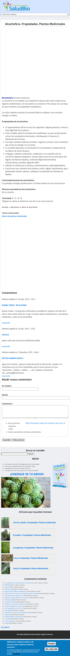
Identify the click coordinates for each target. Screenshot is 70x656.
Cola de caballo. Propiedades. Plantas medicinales (34, 522)
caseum (7, 587)
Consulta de (8, 600)
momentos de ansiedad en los (14, 595)
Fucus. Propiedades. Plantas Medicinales (30, 558)
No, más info (51, 649)
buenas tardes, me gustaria (14, 305)
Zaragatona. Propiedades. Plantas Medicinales (33, 547)
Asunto (5, 394)
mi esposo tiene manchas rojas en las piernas (19, 583)
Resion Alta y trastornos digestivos (16, 591)
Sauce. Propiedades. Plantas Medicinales (30, 568)
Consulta (7, 610)
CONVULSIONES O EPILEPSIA (14, 617)
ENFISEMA (8, 585)
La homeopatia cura (11, 621)
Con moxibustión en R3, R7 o (14, 608)
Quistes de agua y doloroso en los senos (17, 598)
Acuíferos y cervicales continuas (15, 604)
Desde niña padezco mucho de (14, 606)
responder (6, 322)
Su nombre (6, 385)
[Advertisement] (21, 42)
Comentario (7, 403)
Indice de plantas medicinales (14, 216)
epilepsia (7, 614)
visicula (5, 334)
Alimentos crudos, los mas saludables (16, 612)
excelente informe (10, 602)
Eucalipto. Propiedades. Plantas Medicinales (32, 535)
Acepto (51, 643)
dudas (6, 623)
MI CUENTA (5, 627)
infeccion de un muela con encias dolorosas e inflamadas (23, 593)
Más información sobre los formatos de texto (44, 423)
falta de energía (9, 589)
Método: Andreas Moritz (12, 358)
